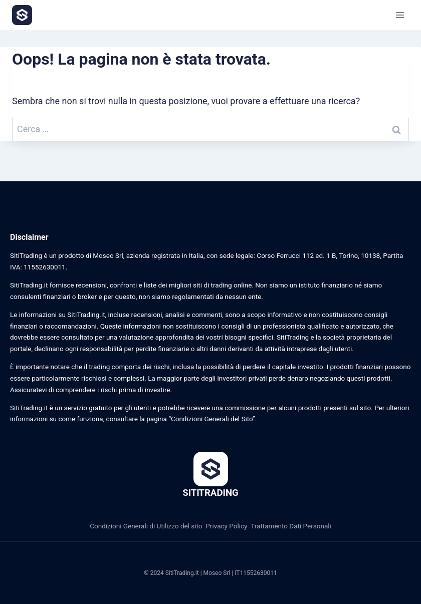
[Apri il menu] (399, 15)
